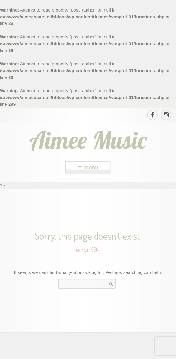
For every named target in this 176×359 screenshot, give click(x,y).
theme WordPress (88, 353)
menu (88, 167)
